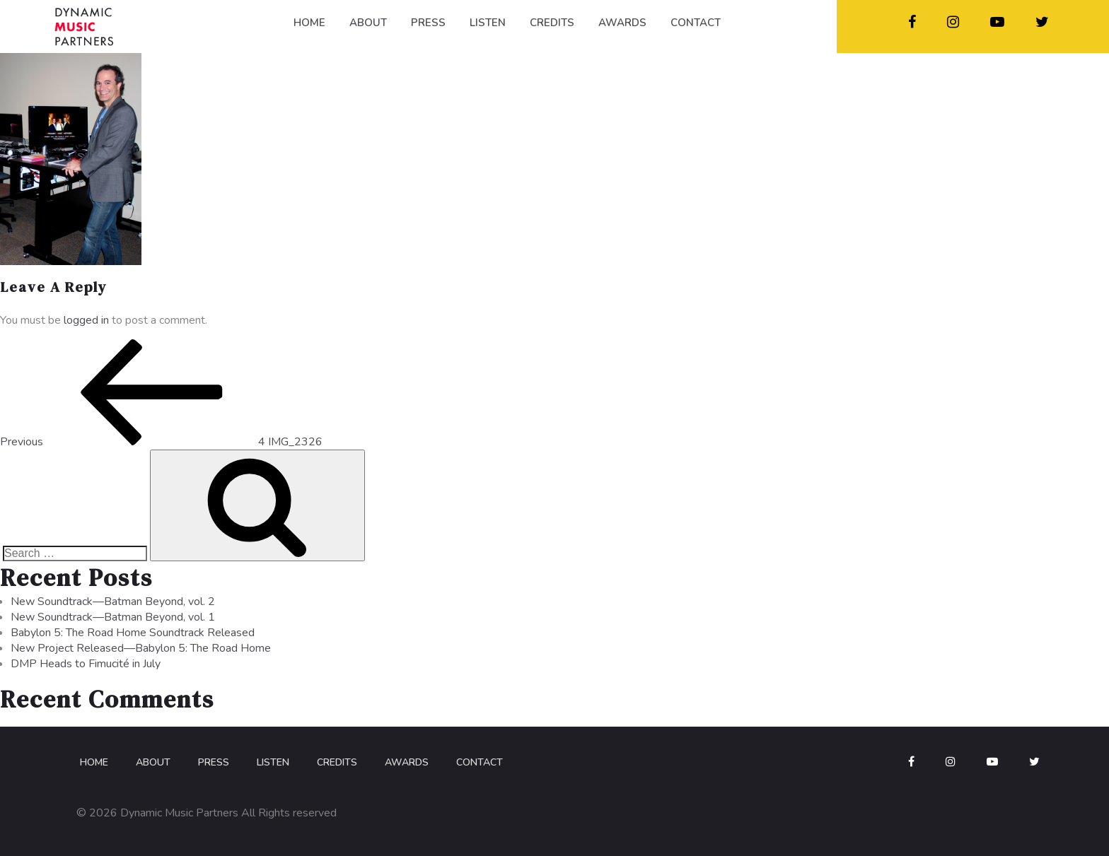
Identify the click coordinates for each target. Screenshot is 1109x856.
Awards (407, 762)
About (153, 762)
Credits (337, 762)
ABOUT (368, 23)
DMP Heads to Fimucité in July (86, 664)
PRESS (428, 23)
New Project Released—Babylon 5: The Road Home (141, 648)
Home (94, 762)
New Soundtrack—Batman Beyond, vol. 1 (113, 617)
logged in (86, 320)
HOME (309, 23)
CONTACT (695, 23)
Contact (479, 762)
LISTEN (488, 23)
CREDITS (552, 23)
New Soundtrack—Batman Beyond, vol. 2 (113, 601)
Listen (273, 762)
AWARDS (622, 23)
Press (213, 762)
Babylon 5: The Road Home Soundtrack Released (133, 632)
